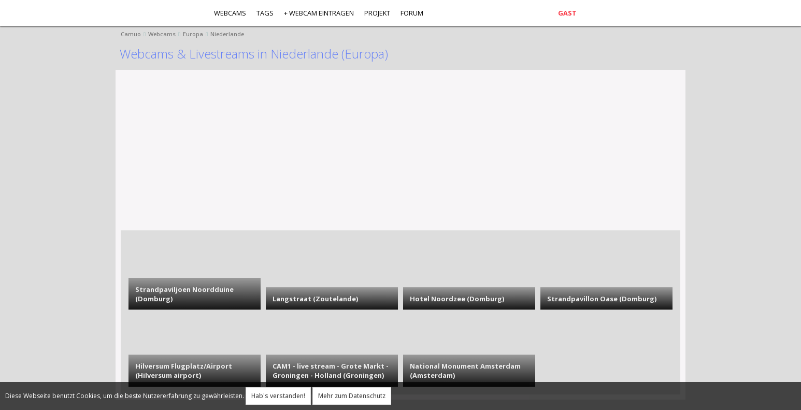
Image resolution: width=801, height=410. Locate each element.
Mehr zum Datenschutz (351, 395)
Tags (265, 13)
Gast (567, 13)
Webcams (230, 13)
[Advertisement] (431, 152)
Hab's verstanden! (278, 395)
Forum (411, 13)
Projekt (377, 13)
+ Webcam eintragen (319, 13)
